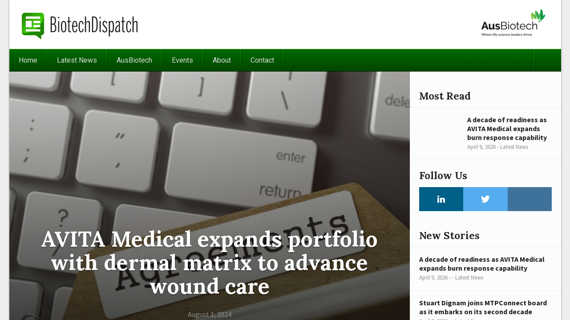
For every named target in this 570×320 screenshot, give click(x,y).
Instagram (530, 199)
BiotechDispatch (80, 24)
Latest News (77, 60)
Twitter (485, 199)
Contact (262, 60)
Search (547, 60)
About (222, 60)
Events (182, 60)
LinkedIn (441, 199)
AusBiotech (134, 60)
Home (28, 60)
